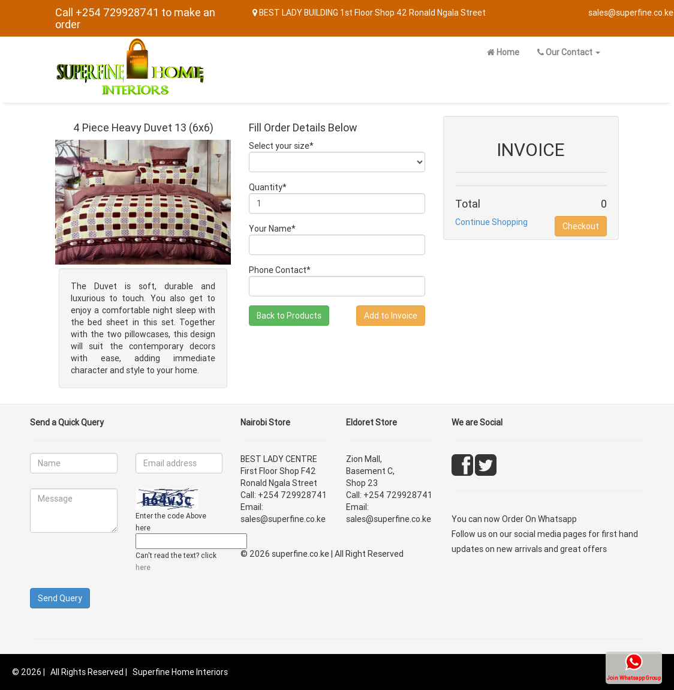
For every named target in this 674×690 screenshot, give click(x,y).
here (143, 567)
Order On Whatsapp (539, 519)
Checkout (580, 226)
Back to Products (289, 315)
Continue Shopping (491, 222)
